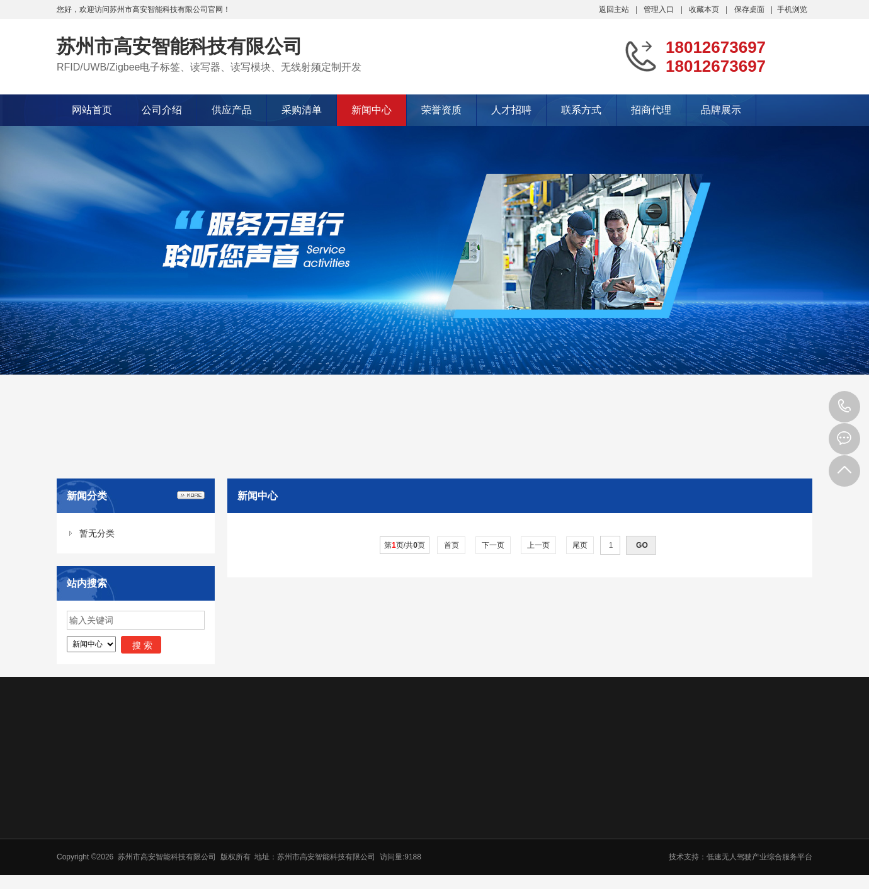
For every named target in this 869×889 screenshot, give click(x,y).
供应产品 (232, 110)
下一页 (493, 545)
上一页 (538, 545)
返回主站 (614, 9)
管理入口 (659, 9)
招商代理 (651, 110)
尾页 (580, 545)
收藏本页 (704, 9)
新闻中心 (371, 110)
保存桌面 (749, 9)
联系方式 (581, 110)
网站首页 (92, 110)
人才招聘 (511, 110)
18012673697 (844, 406)
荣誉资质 (441, 110)
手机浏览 (792, 9)
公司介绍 (162, 110)
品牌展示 (721, 110)
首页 (451, 545)
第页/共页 (404, 545)
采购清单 (301, 110)
